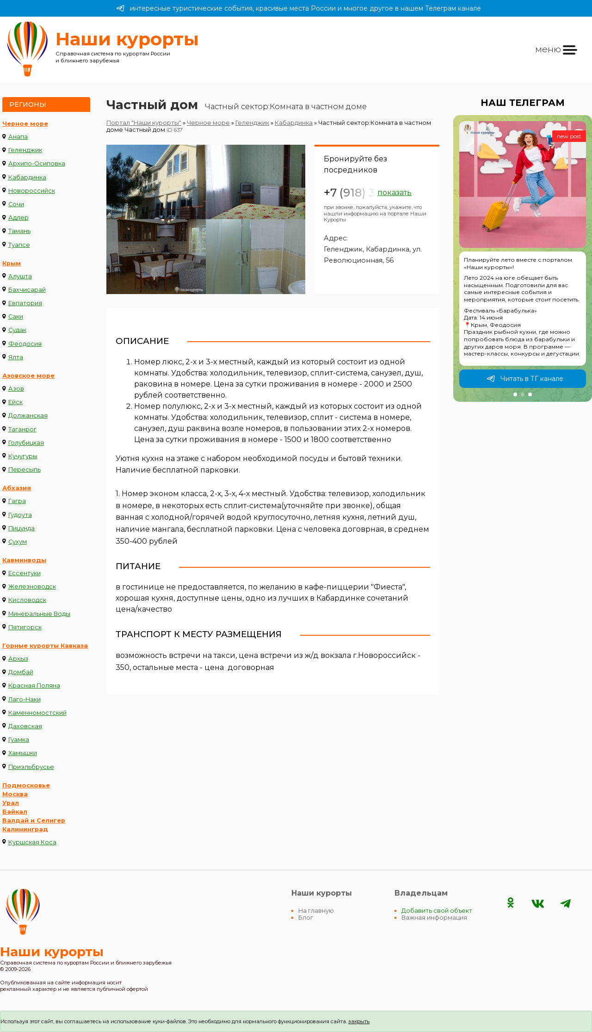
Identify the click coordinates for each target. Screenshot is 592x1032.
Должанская (28, 415)
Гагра (17, 501)
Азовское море (28, 375)
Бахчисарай (27, 289)
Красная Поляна (34, 685)
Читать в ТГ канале (525, 378)
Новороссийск (31, 190)
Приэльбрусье (31, 766)
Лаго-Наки (24, 699)
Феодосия (25, 343)
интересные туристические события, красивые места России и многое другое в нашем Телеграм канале (298, 8)
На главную (316, 910)
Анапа (18, 136)
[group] (522, 258)
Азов (16, 388)
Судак (17, 329)
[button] (515, 394)
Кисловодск (27, 599)
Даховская (25, 726)
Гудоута (20, 514)
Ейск (15, 402)
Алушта (20, 276)
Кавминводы (24, 560)
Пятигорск (25, 627)
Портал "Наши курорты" (143, 122)
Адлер (18, 217)
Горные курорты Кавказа (45, 645)
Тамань (19, 230)
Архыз (18, 658)
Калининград (25, 829)
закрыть (359, 1021)
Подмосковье (26, 785)
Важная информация (434, 917)
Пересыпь (24, 469)
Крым (11, 263)
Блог (305, 917)
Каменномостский (37, 712)
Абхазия (16, 488)
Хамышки (22, 752)
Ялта (15, 357)
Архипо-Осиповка (36, 163)
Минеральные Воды (39, 613)
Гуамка (18, 739)
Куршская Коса (32, 842)
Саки (15, 316)
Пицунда (21, 528)
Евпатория (25, 303)
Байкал (14, 811)
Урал (10, 802)
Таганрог (22, 429)
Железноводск (32, 586)
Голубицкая (26, 442)
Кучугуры (22, 456)
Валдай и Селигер (33, 820)
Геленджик (25, 150)
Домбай (20, 672)
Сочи (16, 204)
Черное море (25, 123)
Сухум (17, 541)
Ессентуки (24, 573)
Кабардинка (27, 177)
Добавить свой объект (436, 910)
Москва (15, 794)
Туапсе (19, 244)
